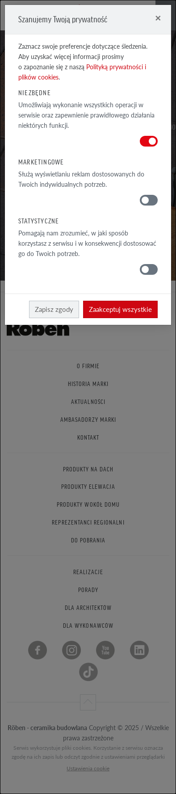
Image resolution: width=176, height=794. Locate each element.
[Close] (158, 18)
